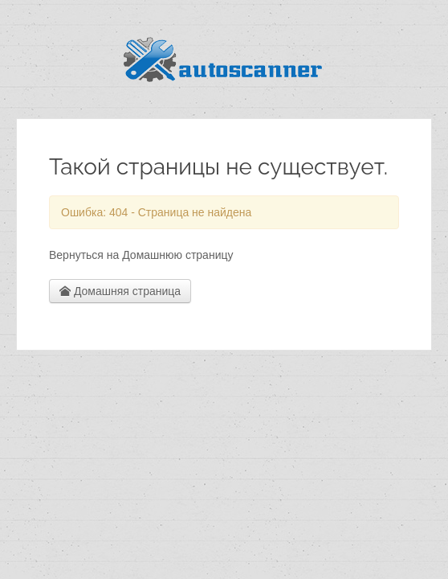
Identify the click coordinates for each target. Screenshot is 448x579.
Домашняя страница (120, 291)
